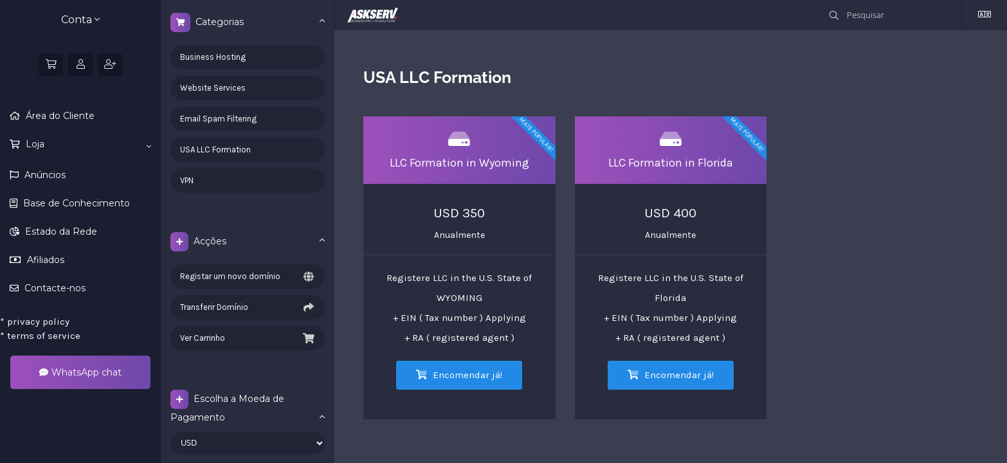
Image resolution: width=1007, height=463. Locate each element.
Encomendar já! (459, 375)
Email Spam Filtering (218, 118)
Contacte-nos (54, 288)
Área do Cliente (59, 116)
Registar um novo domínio (247, 276)
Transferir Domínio (247, 307)
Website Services (213, 88)
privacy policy (34, 321)
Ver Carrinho (247, 338)
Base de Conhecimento (75, 203)
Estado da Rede (60, 231)
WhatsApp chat (80, 372)
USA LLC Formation (215, 149)
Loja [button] (87, 144)
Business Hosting (213, 57)
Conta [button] (80, 20)
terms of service (40, 335)
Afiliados (44, 260)
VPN (187, 180)
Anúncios (44, 175)
